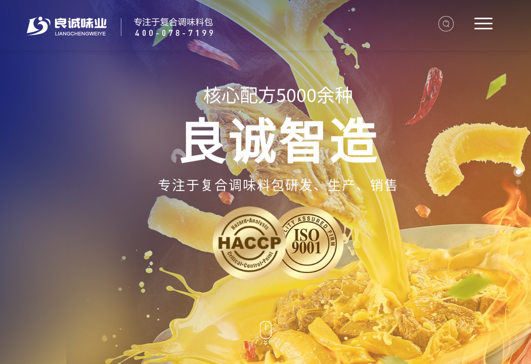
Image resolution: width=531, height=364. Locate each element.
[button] (518, 171)
